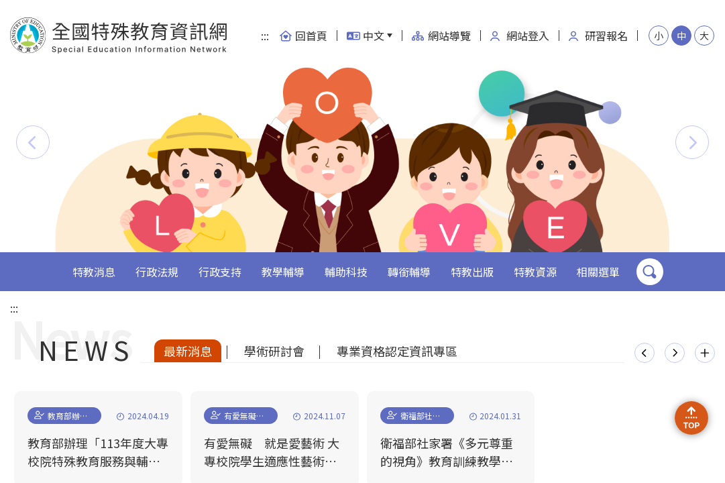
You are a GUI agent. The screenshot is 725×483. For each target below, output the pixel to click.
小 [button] (658, 35)
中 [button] (681, 35)
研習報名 (598, 36)
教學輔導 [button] (283, 272)
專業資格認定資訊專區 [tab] (397, 351)
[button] (33, 142)
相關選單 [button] (598, 272)
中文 (365, 36)
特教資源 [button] (535, 272)
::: (265, 36)
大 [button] (704, 35)
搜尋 (649, 271)
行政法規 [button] (156, 272)
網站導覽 (441, 36)
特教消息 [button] (93, 272)
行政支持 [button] (220, 272)
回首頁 (303, 36)
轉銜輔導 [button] (409, 272)
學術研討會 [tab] (274, 351)
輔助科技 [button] (346, 272)
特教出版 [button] (472, 272)
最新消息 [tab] (188, 351)
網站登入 (519, 36)
